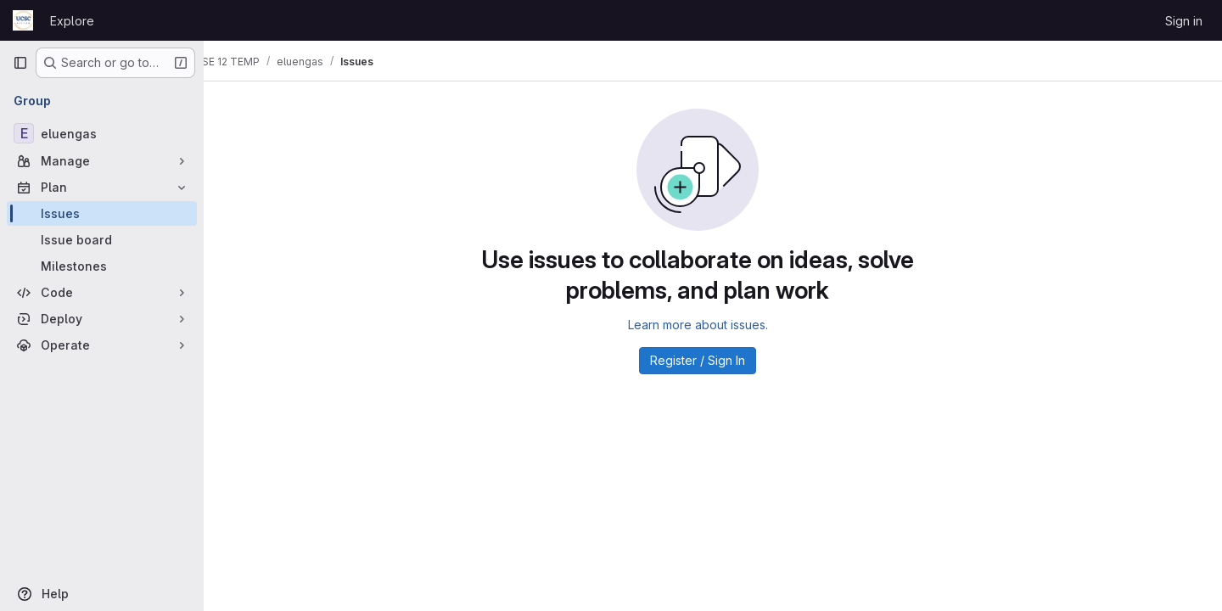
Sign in (1183, 21)
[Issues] (102, 213)
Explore (72, 21)
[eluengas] (102, 133)
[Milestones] (102, 266)
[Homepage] (22, 20)
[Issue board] (102, 239)
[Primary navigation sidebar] (20, 62)
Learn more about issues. (713, 324)
